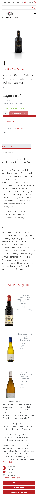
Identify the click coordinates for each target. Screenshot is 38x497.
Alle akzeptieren (19, 483)
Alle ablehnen (19, 488)
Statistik (10, 469)
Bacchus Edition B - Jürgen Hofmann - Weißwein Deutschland (25, 337)
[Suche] (33, 7)
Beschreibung (7, 146)
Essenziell (11, 466)
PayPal (9, 472)
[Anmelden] (6, 2)
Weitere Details (7, 152)
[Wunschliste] (24, 2)
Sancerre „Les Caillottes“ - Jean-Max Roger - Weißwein (25, 375)
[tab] (18, 146)
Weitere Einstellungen (11, 477)
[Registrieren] (16, 2)
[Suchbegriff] (16, 7)
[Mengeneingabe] (5, 113)
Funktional (11, 475)
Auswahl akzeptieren (19, 492)
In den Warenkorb (18, 113)
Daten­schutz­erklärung (11, 462)
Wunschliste (10, 121)
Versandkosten (20, 128)
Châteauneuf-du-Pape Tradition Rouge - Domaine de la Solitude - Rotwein (24, 300)
